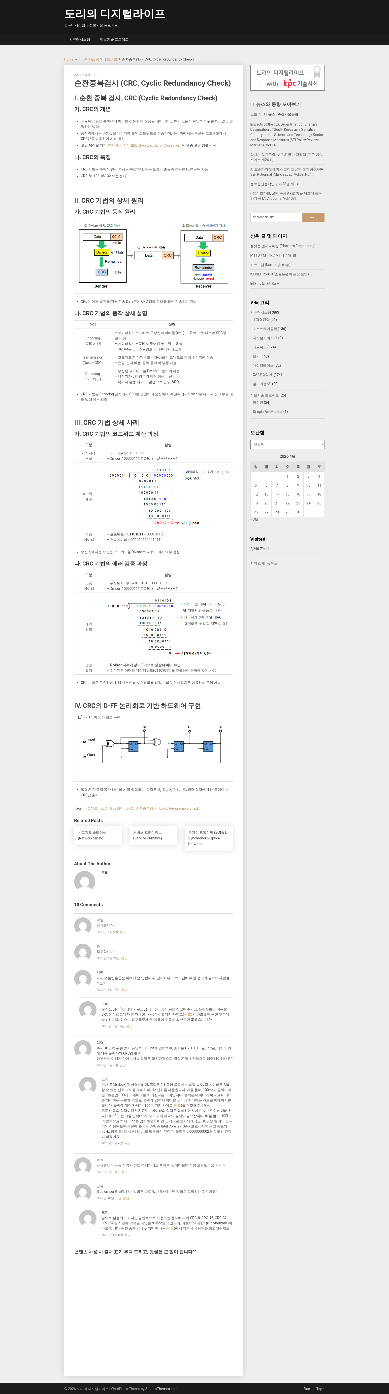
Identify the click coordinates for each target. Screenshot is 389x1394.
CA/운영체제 (263, 375)
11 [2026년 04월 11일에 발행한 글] (319, 485)
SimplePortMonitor (268, 412)
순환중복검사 (146, 808)
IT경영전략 (261, 320)
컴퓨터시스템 (79, 39)
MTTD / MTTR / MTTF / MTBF (273, 255)
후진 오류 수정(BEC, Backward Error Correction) (144, 145)
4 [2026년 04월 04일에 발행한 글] (319, 476)
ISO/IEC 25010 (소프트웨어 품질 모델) (279, 274)
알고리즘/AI (262, 384)
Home (69, 59)
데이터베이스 (263, 365)
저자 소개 (257, 563)
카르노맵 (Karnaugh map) (270, 265)
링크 (124, 1009)
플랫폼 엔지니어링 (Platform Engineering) (283, 246)
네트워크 (110, 59)
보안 (256, 356)
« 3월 (254, 519)
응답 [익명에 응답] (122, 932)
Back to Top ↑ (314, 1389)
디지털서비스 (263, 338)
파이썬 (258, 402)
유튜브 (272, 563)
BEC (103, 808)
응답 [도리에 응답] (129, 1026)
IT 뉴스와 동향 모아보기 (275, 104)
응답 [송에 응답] (124, 958)
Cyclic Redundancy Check (179, 808)
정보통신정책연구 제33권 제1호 (274, 184)
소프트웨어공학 (265, 329)
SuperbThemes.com (161, 1389)
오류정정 (117, 808)
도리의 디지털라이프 (114, 13)
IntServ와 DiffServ (264, 284)
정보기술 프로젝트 (114, 39)
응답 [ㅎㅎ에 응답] (124, 1172)
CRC (129, 808)
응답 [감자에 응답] (126, 1198)
